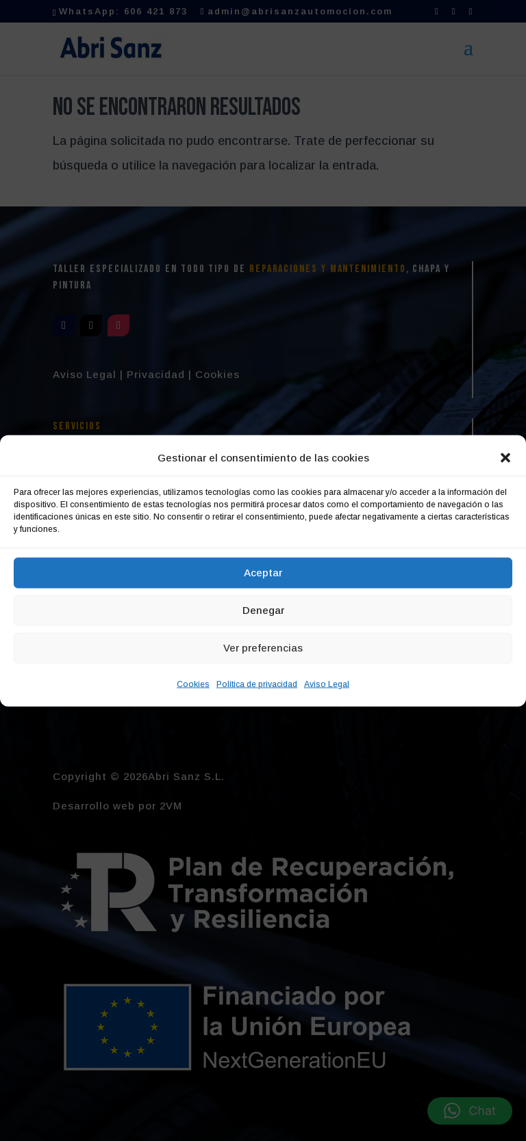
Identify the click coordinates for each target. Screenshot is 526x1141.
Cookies (193, 683)
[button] (505, 457)
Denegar (263, 610)
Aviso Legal (326, 683)
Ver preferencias (263, 648)
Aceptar (263, 572)
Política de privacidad (256, 683)
